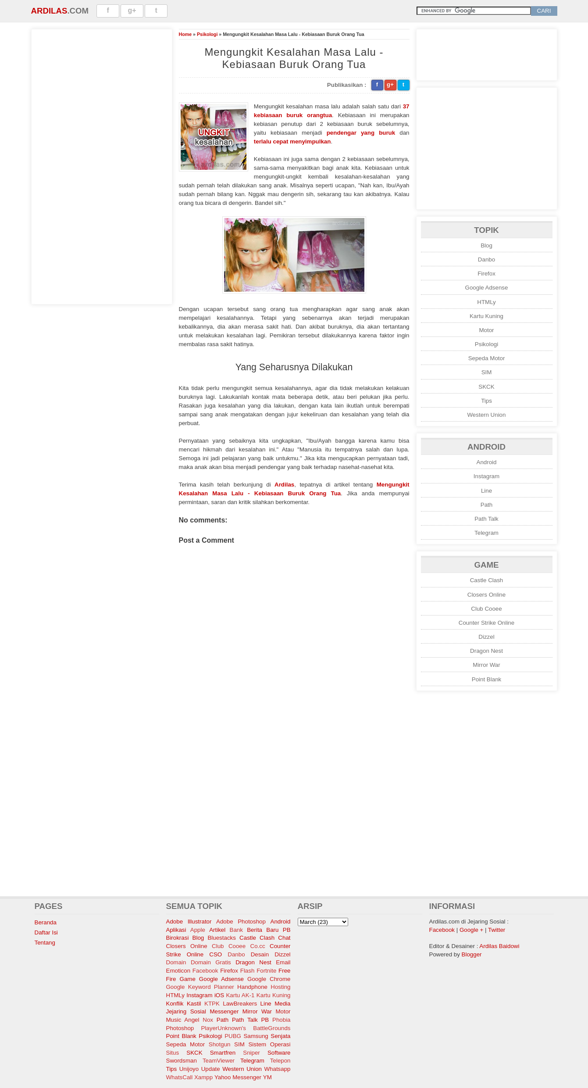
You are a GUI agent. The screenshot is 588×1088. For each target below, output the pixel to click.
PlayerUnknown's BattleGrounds (245, 1028)
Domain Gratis (211, 962)
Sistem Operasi (269, 1044)
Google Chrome (268, 979)
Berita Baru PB (268, 930)
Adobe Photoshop (241, 921)
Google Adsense (486, 287)
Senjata (280, 1036)
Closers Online (486, 594)
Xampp (203, 1077)
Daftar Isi (46, 932)
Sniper (251, 1052)
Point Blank (486, 679)
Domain (176, 962)
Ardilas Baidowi (499, 946)
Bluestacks (221, 937)
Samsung (255, 1036)
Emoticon (178, 970)
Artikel (217, 930)
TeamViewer (219, 1060)
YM (267, 1077)
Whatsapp (277, 1069)
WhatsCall (179, 1077)
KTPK (212, 1003)
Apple (197, 930)
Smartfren (223, 1052)
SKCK (486, 386)
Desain (260, 954)
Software (279, 1052)
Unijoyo (189, 1069)
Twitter (496, 930)
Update (210, 1069)
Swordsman (181, 1060)
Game (188, 979)
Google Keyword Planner (200, 987)
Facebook (205, 970)
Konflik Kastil (183, 1003)
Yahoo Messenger (237, 1077)
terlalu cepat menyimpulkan (292, 141)
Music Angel (183, 1019)
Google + (471, 930)
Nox (208, 1019)
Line (486, 490)
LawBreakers (240, 1003)
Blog (486, 245)
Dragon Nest (486, 651)
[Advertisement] (101, 165)
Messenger (224, 1011)
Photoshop (180, 1028)
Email (283, 962)
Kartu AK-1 (240, 995)
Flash (247, 970)
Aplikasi (176, 930)
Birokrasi (177, 937)
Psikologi (207, 34)
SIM (486, 372)
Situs (172, 1052)
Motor (486, 330)
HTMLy (486, 302)
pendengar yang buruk (361, 132)
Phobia (281, 1019)
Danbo (486, 259)
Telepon (280, 1060)
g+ (132, 10)
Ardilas (49, 10)
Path (486, 504)
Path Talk (486, 518)
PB (265, 1019)
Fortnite (266, 970)
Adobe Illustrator (189, 921)
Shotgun (220, 1044)
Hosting (280, 987)
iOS (219, 995)
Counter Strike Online (486, 622)
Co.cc (257, 946)
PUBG (233, 1036)
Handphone (252, 987)
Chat (284, 937)
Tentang (45, 942)
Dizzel (486, 636)
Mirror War (486, 665)
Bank (236, 930)
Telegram (486, 533)
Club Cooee (486, 608)
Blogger (472, 954)
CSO (215, 954)
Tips (486, 400)
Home (185, 34)
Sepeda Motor (486, 358)
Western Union (486, 415)
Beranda (46, 922)
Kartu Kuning (486, 316)
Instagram (486, 476)
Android (487, 462)
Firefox (486, 273)
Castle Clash (486, 580)
